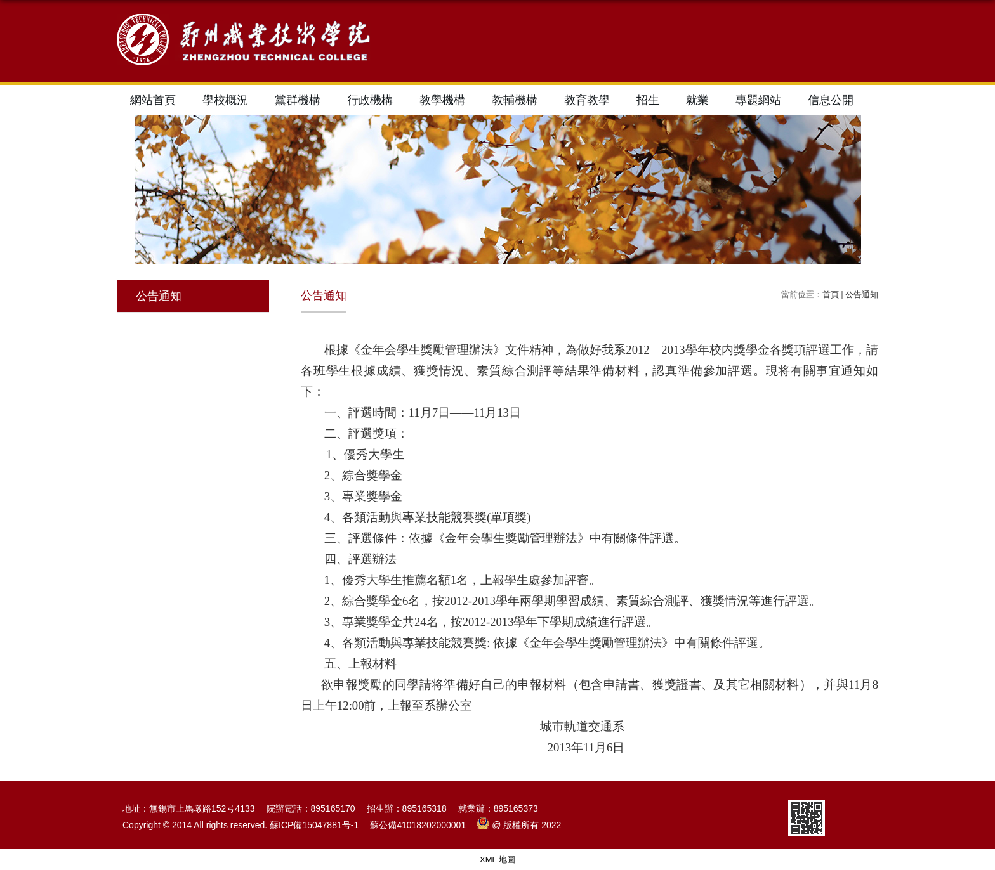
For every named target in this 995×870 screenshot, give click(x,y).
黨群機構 (297, 100)
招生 (647, 100)
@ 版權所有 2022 (519, 825)
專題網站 (758, 100)
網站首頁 (153, 100)
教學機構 (442, 100)
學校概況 (225, 100)
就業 (697, 100)
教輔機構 (514, 100)
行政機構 (370, 100)
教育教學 (587, 100)
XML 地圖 (497, 859)
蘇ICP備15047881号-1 (314, 825)
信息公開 (830, 100)
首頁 (830, 294)
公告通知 (861, 294)
